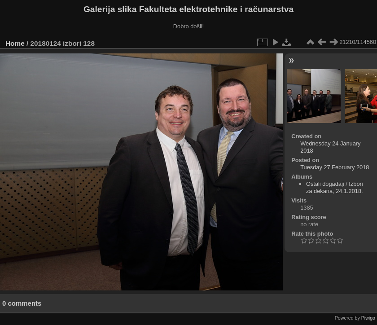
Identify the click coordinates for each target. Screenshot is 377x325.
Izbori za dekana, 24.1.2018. (334, 187)
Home (15, 43)
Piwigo (368, 318)
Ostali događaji (325, 183)
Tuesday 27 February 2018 (334, 167)
